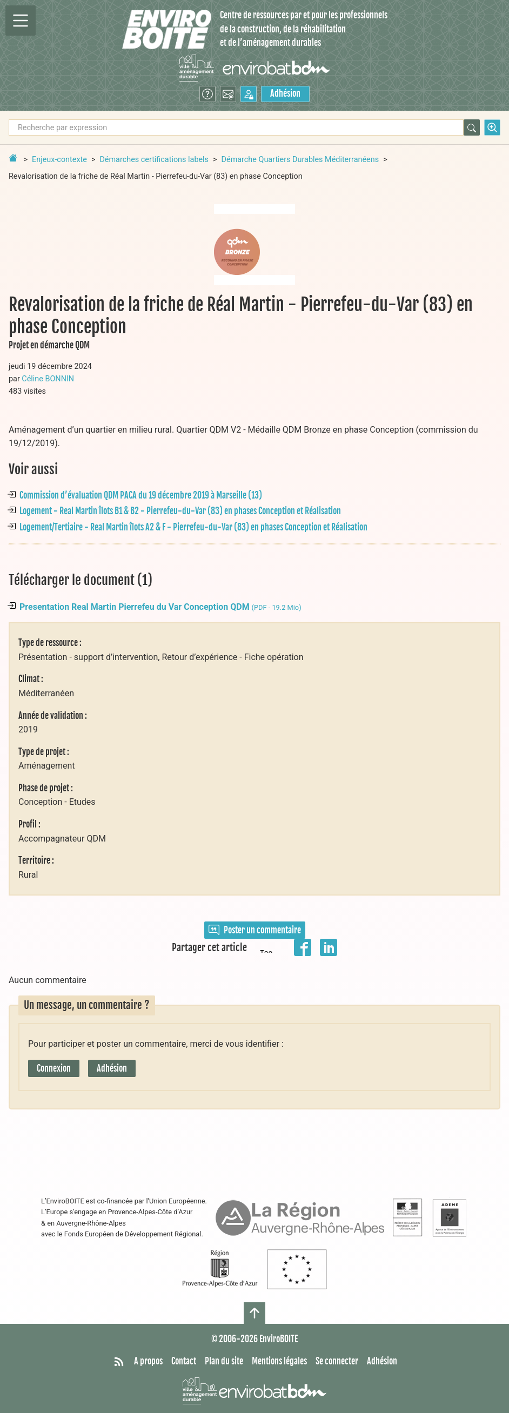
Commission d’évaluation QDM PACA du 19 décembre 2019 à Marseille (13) (140, 495)
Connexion (54, 1068)
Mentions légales (279, 1361)
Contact (183, 1361)
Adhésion (285, 93)
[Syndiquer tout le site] (118, 1362)
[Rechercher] (472, 127)
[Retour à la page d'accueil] (13, 157)
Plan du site (224, 1361)
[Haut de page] (254, 1313)
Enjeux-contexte (59, 159)
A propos (148, 1361)
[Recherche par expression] (236, 127)
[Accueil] (166, 29)
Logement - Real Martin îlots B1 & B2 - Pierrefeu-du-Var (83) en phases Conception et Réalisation (180, 511)
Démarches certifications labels (154, 159)
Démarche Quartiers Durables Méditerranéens (300, 159)
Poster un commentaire (255, 930)
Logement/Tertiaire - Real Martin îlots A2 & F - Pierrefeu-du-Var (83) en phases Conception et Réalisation (193, 527)
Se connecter (337, 1361)
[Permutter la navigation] (20, 20)
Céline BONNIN (48, 378)
